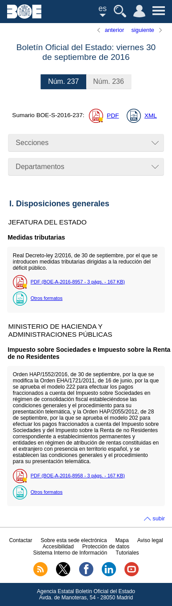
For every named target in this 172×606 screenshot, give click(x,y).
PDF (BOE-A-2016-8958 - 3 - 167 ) (78, 475)
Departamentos (40, 166)
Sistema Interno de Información (70, 553)
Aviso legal (150, 540)
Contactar (20, 540)
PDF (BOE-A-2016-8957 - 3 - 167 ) (78, 281)
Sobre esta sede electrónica (74, 540)
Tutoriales (127, 553)
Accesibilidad (58, 546)
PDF (113, 115)
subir (158, 518)
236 (108, 81)
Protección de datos (105, 546)
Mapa (122, 540)
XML (150, 115)
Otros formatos (47, 298)
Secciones (32, 142)
